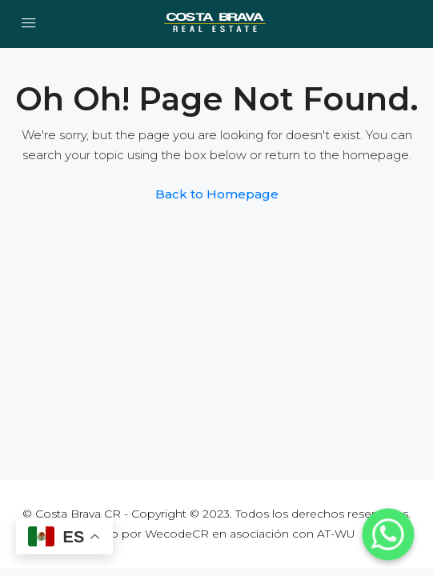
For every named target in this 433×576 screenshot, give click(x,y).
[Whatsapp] (388, 534)
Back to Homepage (217, 194)
